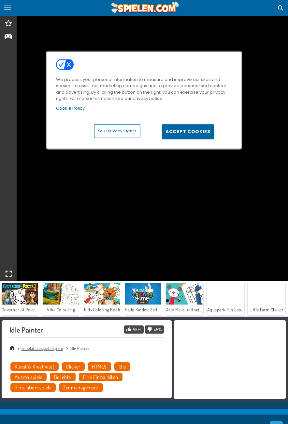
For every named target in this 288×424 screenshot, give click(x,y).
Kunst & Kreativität (34, 366)
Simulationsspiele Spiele (42, 348)
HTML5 (99, 366)
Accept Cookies (188, 131)
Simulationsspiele (33, 387)
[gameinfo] (8, 37)
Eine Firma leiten (100, 377)
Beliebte (62, 377)
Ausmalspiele (28, 377)
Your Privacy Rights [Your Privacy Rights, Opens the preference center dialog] (117, 130)
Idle (122, 366)
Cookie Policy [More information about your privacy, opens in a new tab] (70, 108)
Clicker (73, 366)
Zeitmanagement (81, 387)
